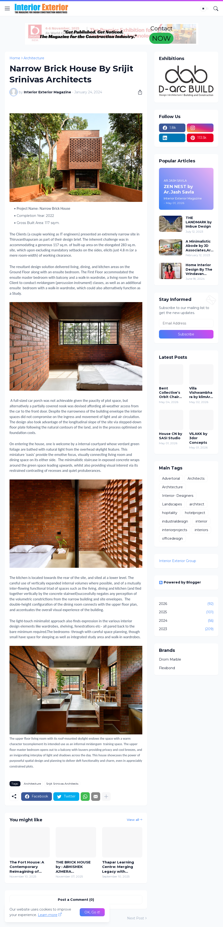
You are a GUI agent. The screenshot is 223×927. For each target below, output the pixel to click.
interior (201, 521)
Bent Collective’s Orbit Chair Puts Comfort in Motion (169, 392)
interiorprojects (174, 530)
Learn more (47, 915)
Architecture (34, 58)
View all (133, 820)
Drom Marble (170, 659)
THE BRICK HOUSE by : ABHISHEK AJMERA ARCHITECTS (73, 867)
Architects (196, 478)
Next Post (135, 918)
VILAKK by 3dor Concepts (198, 438)
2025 (186, 612)
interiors (201, 530)
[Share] (138, 92)
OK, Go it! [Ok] (92, 912)
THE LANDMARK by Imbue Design (199, 222)
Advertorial (171, 478)
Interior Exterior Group (177, 561)
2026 (186, 604)
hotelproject (195, 513)
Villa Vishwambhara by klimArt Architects (200, 392)
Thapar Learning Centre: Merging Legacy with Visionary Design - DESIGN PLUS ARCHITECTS (119, 867)
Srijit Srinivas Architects (62, 783)
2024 (186, 620)
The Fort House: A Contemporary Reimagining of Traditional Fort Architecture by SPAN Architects (27, 867)
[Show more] (106, 796)
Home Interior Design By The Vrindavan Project (199, 269)
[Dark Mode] (205, 9)
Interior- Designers (177, 495)
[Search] (216, 9)
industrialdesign (175, 521)
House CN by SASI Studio (170, 436)
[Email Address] (186, 323)
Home (15, 58)
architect (196, 504)
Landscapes (172, 504)
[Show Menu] (7, 9)
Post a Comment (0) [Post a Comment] (76, 899)
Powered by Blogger (180, 582)
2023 (186, 629)
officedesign (172, 538)
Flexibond (167, 668)
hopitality (169, 513)
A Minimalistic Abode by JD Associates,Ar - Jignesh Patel (199, 245)
